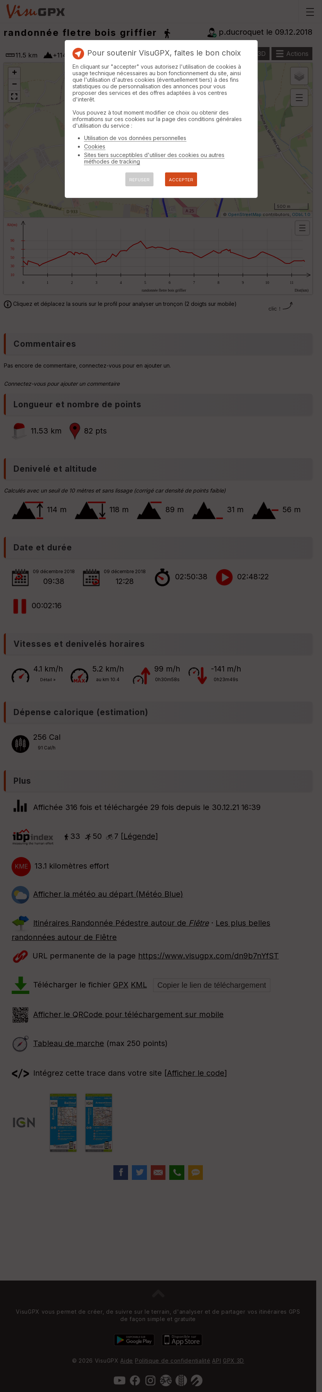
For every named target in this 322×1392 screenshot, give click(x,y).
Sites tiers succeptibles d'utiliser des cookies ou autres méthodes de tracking (154, 158)
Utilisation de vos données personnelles (135, 138)
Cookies (94, 146)
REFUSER (139, 179)
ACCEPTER (181, 179)
